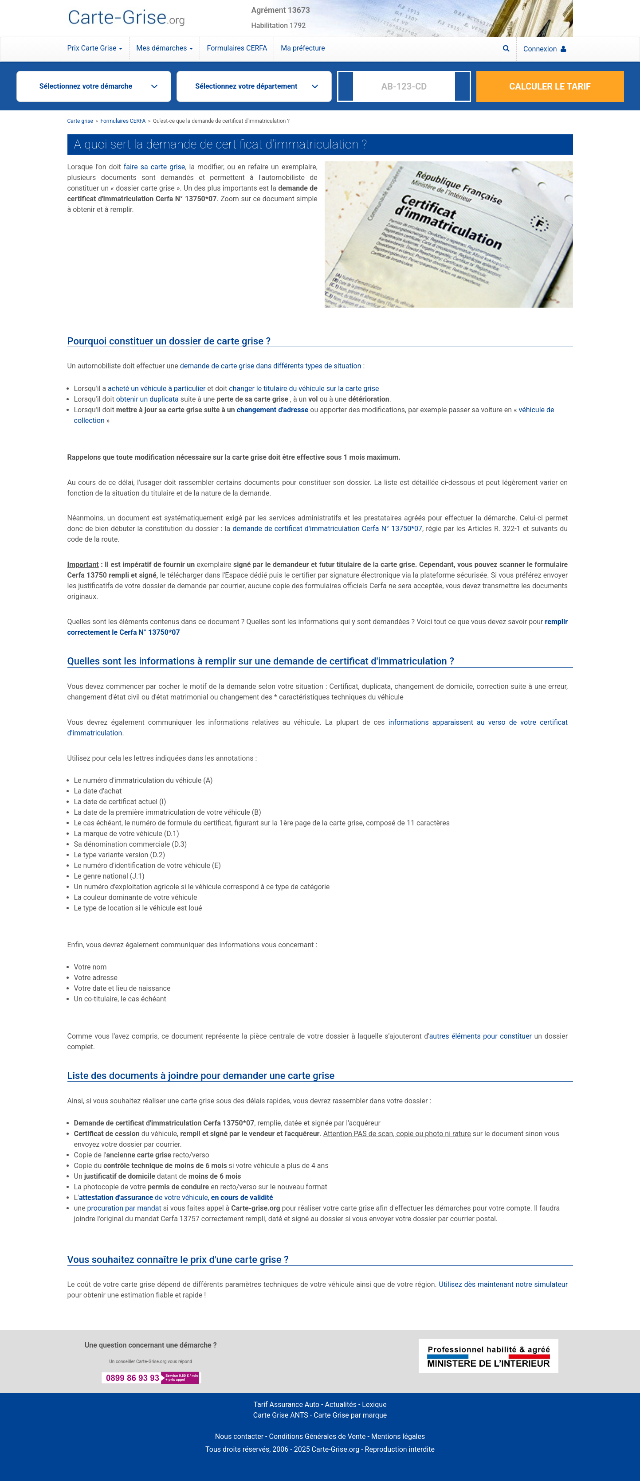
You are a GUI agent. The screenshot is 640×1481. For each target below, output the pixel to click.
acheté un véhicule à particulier (156, 388)
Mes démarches (164, 48)
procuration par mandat (124, 1208)
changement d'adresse (273, 410)
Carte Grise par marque (350, 1415)
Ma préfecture (303, 48)
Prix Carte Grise (95, 48)
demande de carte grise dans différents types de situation (270, 366)
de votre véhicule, (176, 1197)
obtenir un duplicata (147, 399)
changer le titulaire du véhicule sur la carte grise (304, 388)
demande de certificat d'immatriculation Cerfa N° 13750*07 (327, 528)
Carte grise (80, 121)
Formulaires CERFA (237, 48)
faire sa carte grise (154, 167)
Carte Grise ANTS (280, 1415)
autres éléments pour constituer (480, 1036)
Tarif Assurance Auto (286, 1404)
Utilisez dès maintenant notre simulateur (503, 1284)
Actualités (341, 1404)
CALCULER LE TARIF (550, 86)
